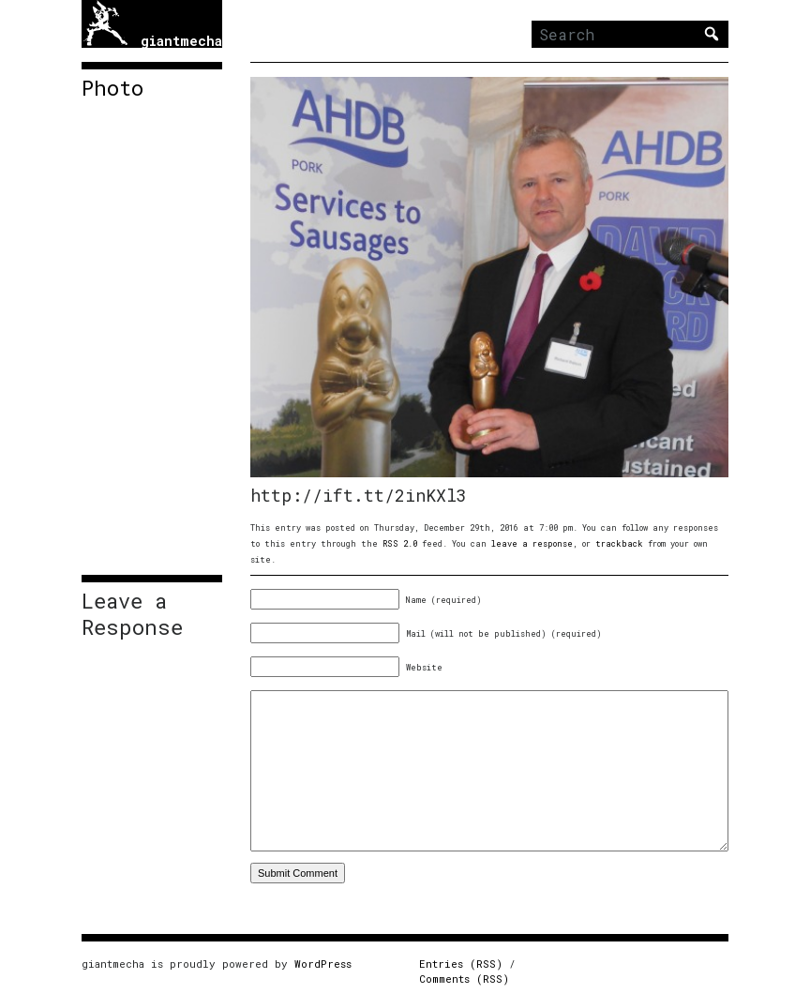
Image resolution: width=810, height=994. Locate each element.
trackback (619, 543)
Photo (112, 88)
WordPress (323, 963)
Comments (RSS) (464, 978)
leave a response (532, 543)
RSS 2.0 (399, 543)
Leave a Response (132, 614)
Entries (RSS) (460, 963)
